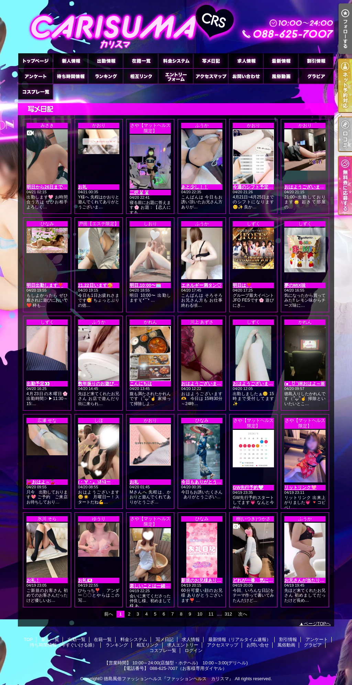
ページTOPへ (317, 623)
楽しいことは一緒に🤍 (152, 585)
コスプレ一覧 (35, 91)
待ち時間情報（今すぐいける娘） (70, 76)
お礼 (82, 186)
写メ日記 (211, 60)
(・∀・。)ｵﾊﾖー (94, 482)
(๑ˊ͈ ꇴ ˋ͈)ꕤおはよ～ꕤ (304, 383)
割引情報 (316, 60)
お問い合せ (246, 76)
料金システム (175, 60)
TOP (35, 60)
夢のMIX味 (295, 285)
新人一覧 (70, 60)
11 (210, 614)
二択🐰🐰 (140, 192)
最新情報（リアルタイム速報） (281, 60)
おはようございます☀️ (255, 383)
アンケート (35, 76)
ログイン (193, 650)
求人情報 (246, 60)
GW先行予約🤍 (248, 487)
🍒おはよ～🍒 (40, 482)
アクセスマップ (211, 76)
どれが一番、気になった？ (259, 580)
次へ (242, 614)
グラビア (316, 76)
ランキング (105, 76)
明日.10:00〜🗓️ (145, 285)
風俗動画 (281, 76)
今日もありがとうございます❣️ (213, 482)
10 (199, 614)
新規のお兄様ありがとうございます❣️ (219, 580)
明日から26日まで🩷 (47, 186)
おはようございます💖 (204, 383)
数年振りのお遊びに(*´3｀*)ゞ (108, 383)
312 (228, 614)
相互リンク (140, 76)
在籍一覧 (140, 60)
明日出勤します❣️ (44, 285)
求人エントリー (175, 76)
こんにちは (141, 383)
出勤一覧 (105, 60)
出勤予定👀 (38, 383)
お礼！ (33, 580)
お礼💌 (85, 580)
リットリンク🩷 (300, 487)
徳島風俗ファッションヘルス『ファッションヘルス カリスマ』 (168, 678)
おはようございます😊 (307, 186)
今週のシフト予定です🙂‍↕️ (258, 186)
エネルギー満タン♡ (201, 285)
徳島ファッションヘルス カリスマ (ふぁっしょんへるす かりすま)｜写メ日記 (176, 26)
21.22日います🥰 (95, 285)
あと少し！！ (194, 186)
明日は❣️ (242, 285)
